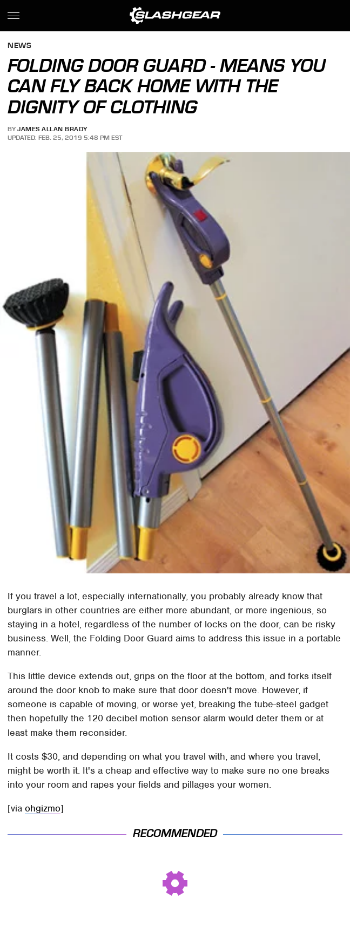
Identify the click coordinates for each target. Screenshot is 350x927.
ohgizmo (42, 808)
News (19, 46)
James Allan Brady (52, 129)
